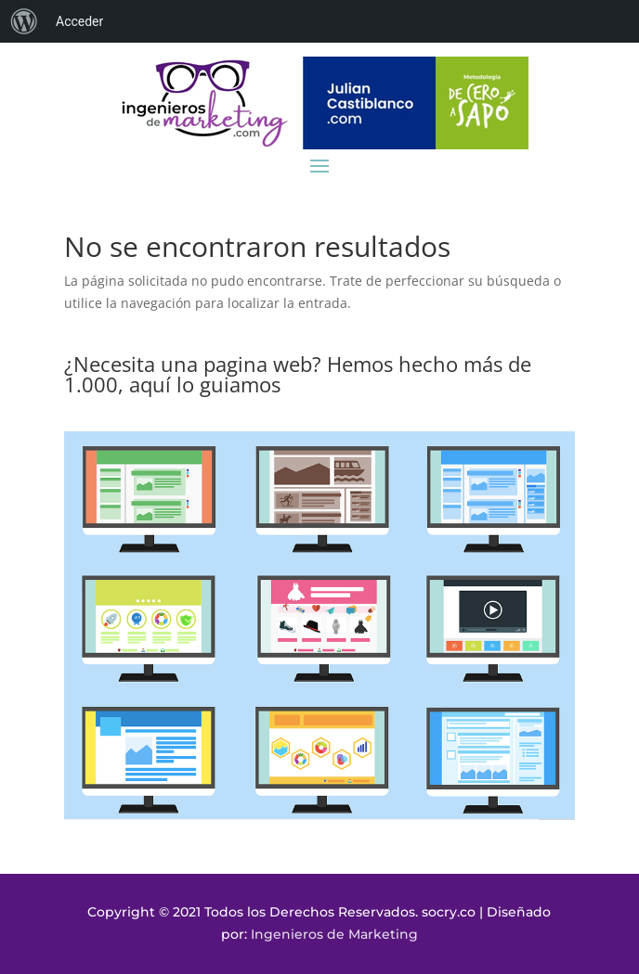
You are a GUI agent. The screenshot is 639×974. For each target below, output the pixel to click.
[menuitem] (24, 21)
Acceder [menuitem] (79, 21)
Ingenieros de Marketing (334, 934)
